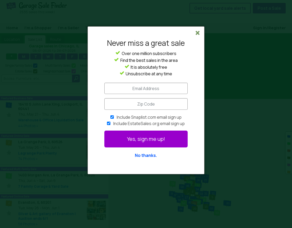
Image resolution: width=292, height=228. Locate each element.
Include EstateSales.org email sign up (149, 123)
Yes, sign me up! (146, 138)
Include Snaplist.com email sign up (149, 117)
